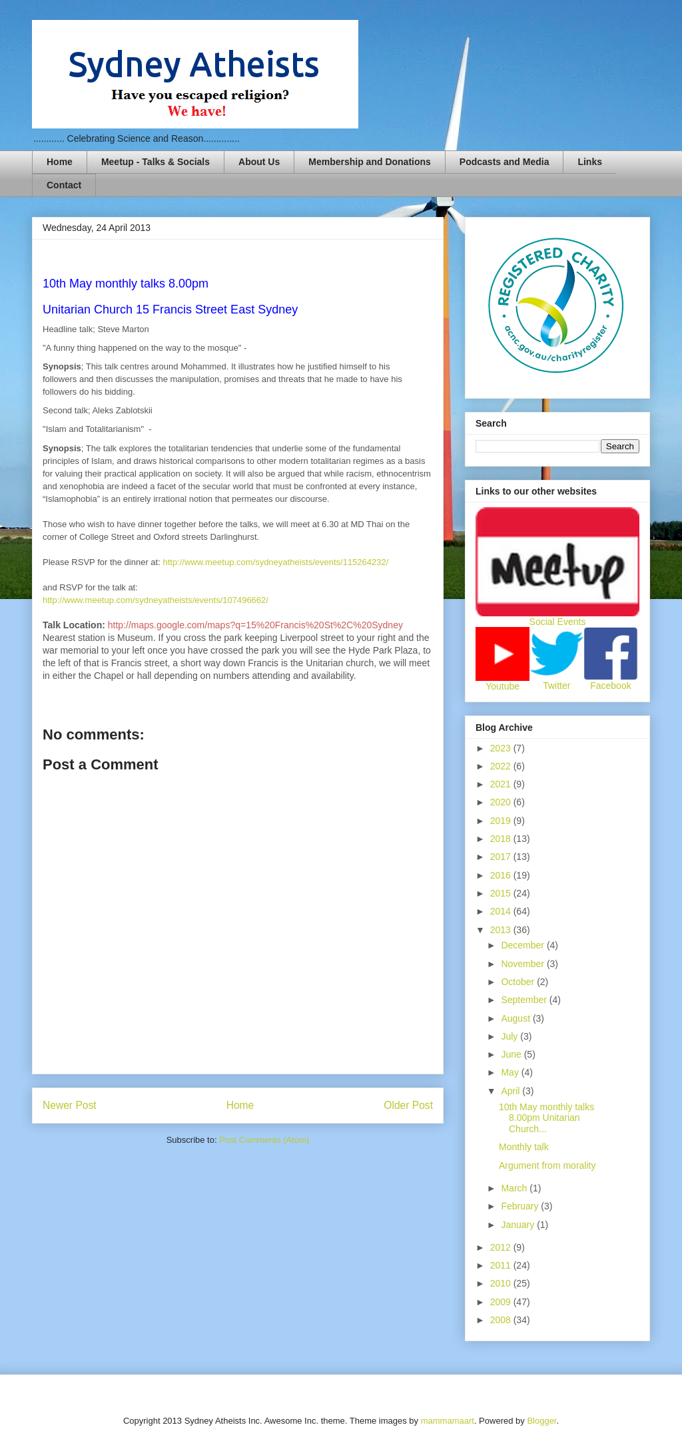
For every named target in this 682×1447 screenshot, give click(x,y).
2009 (501, 1302)
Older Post (408, 1105)
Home (60, 161)
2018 (501, 838)
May (511, 1072)
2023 (501, 748)
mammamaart (447, 1421)
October (519, 981)
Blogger (541, 1421)
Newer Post (70, 1105)
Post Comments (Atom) (264, 1140)
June (512, 1054)
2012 (501, 1247)
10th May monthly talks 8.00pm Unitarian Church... (546, 1118)
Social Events (557, 621)
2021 (501, 784)
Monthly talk (524, 1146)
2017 (501, 856)
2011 (501, 1265)
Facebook (610, 685)
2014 (501, 911)
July (510, 1036)
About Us (259, 161)
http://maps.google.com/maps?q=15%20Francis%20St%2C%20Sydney (255, 625)
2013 (501, 930)
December (523, 945)
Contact (64, 185)
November (523, 963)
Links (589, 161)
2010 (501, 1283)
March (515, 1188)
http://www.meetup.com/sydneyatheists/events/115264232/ (275, 562)
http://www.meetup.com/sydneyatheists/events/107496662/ (155, 600)
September (525, 999)
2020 (501, 802)
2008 (501, 1320)
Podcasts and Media (504, 161)
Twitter (556, 685)
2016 (501, 875)
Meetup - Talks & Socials (155, 161)
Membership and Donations (369, 161)
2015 (501, 893)
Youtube (502, 686)
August (516, 1018)
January (519, 1224)
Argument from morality (547, 1165)
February (521, 1206)
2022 (501, 766)
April (511, 1091)
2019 (501, 820)
